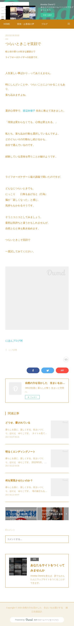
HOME (7, 24)
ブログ (44, 24)
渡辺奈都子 (29, 110)
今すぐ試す (47, 15)
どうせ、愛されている (17, 422)
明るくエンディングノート (20, 451)
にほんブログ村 (14, 340)
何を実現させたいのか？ (19, 480)
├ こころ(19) (11, 350)
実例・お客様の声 (25, 24)
